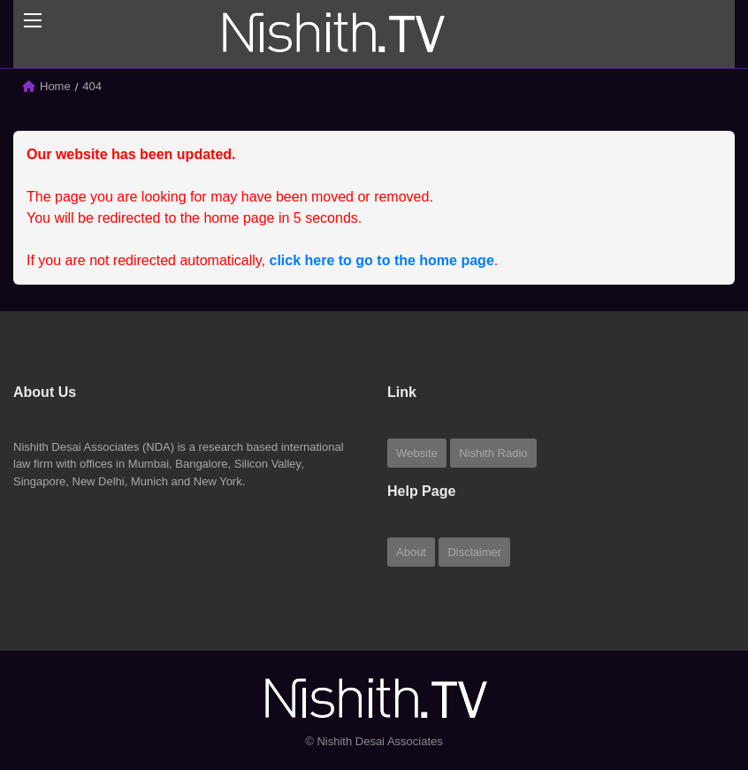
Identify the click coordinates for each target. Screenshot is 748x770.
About (411, 552)
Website (417, 453)
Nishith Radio (493, 453)
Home (55, 86)
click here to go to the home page (382, 260)
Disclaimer (474, 552)
